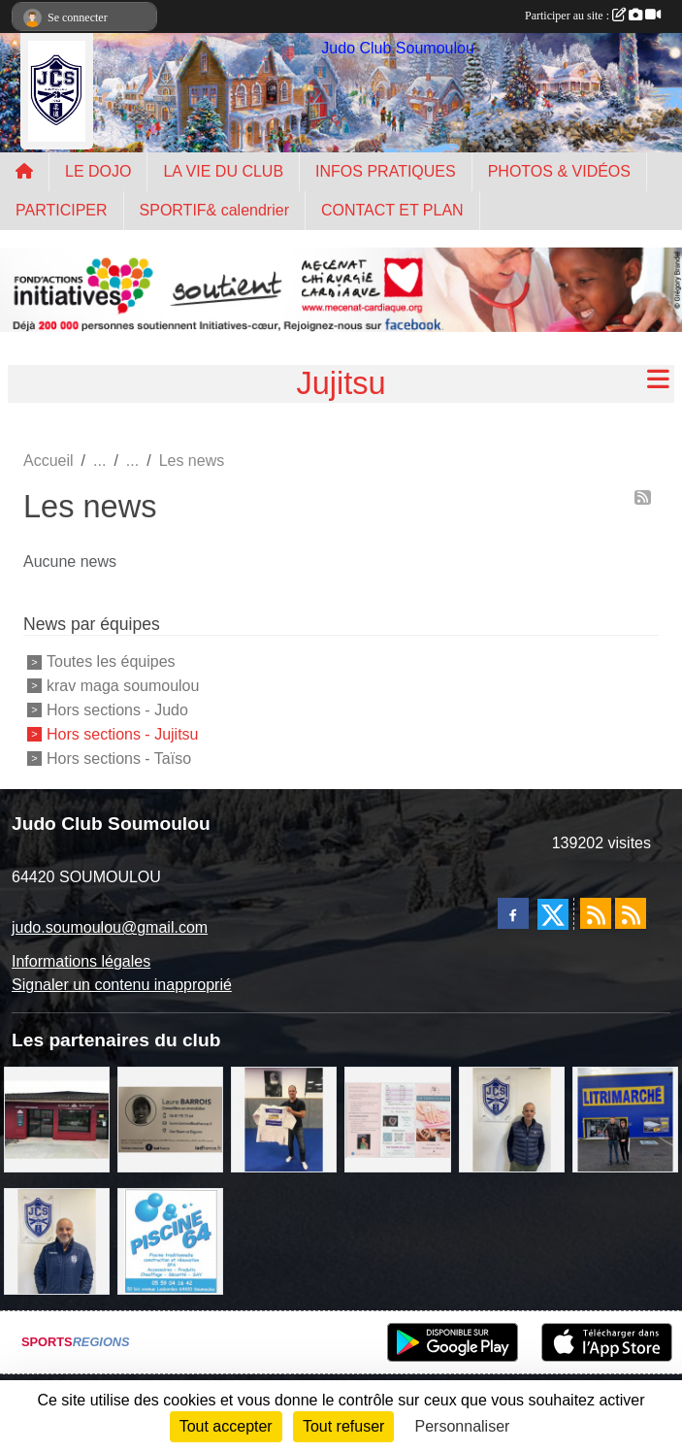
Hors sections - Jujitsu (123, 734)
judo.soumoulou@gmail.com (110, 927)
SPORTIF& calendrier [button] (214, 210)
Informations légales (81, 961)
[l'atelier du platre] (284, 1118)
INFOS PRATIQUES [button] (385, 171)
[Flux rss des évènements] (630, 913)
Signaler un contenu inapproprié (122, 984)
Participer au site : (593, 15)
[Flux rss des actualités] (595, 913)
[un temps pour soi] (397, 1118)
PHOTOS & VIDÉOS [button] (559, 171)
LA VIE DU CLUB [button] (223, 171)
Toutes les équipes (111, 661)
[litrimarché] (625, 1118)
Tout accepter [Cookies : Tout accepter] (226, 1426)
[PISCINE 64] (170, 1240)
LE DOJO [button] (98, 171)
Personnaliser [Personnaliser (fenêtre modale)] (462, 1426)
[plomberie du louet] (57, 1240)
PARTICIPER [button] (62, 210)
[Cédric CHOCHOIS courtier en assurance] (512, 1118)
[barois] (170, 1118)
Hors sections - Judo (117, 710)
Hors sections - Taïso (119, 757)
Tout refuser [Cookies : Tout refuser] (343, 1426)
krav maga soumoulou (123, 685)
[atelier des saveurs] (57, 1118)
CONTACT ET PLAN (392, 210)
